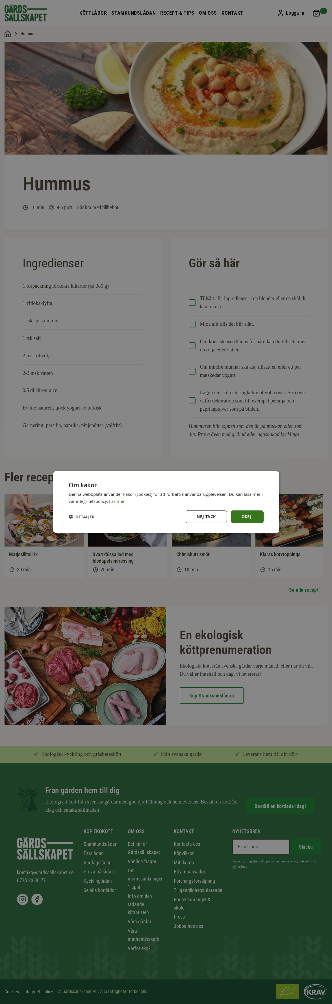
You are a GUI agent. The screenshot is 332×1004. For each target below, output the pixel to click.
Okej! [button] (247, 516)
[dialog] (166, 502)
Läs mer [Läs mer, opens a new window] (117, 501)
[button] (82, 516)
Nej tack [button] (206, 516)
